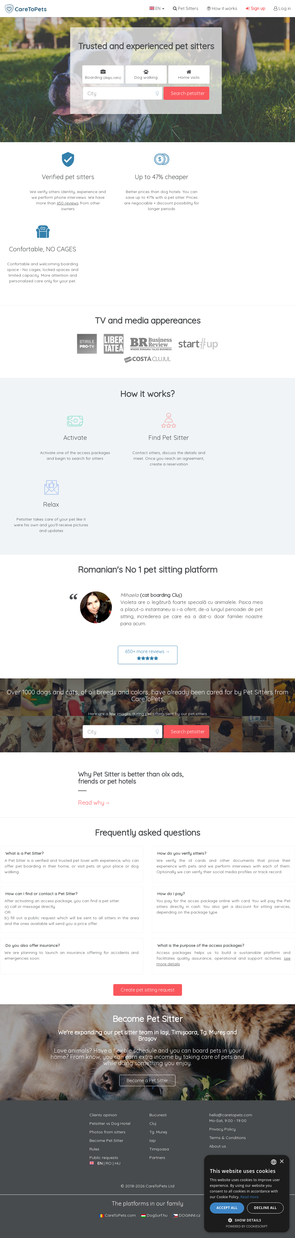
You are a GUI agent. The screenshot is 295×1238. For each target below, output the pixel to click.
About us (217, 1146)
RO (109, 1163)
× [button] (281, 1162)
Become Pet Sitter (106, 1140)
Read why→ (94, 802)
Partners (157, 1157)
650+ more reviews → (147, 655)
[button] (247, 1220)
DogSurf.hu (154, 1215)
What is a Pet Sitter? (24, 853)
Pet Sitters (185, 8)
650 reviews (68, 203)
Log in (282, 8)
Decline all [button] (265, 1207)
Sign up (255, 8)
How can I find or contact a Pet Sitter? (41, 893)
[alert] (246, 1193)
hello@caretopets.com (230, 1114)
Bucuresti (158, 1114)
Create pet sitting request (148, 990)
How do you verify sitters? (181, 853)
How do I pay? (171, 893)
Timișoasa (159, 1149)
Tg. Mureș (158, 1132)
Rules (94, 1149)
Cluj (152, 1123)
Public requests (103, 1157)
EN (157, 8)
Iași (152, 1140)
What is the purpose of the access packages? (200, 945)
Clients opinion (103, 1114)
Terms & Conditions (227, 1137)
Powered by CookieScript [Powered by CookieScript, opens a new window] (247, 1226)
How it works (222, 8)
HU (117, 1163)
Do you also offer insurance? (32, 945)
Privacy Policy (222, 1129)
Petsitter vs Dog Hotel (109, 1123)
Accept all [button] (227, 1207)
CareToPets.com (117, 1215)
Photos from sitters (107, 1132)
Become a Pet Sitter (147, 1080)
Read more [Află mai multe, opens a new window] (249, 1196)
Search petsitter (188, 93)
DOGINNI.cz (186, 1215)
